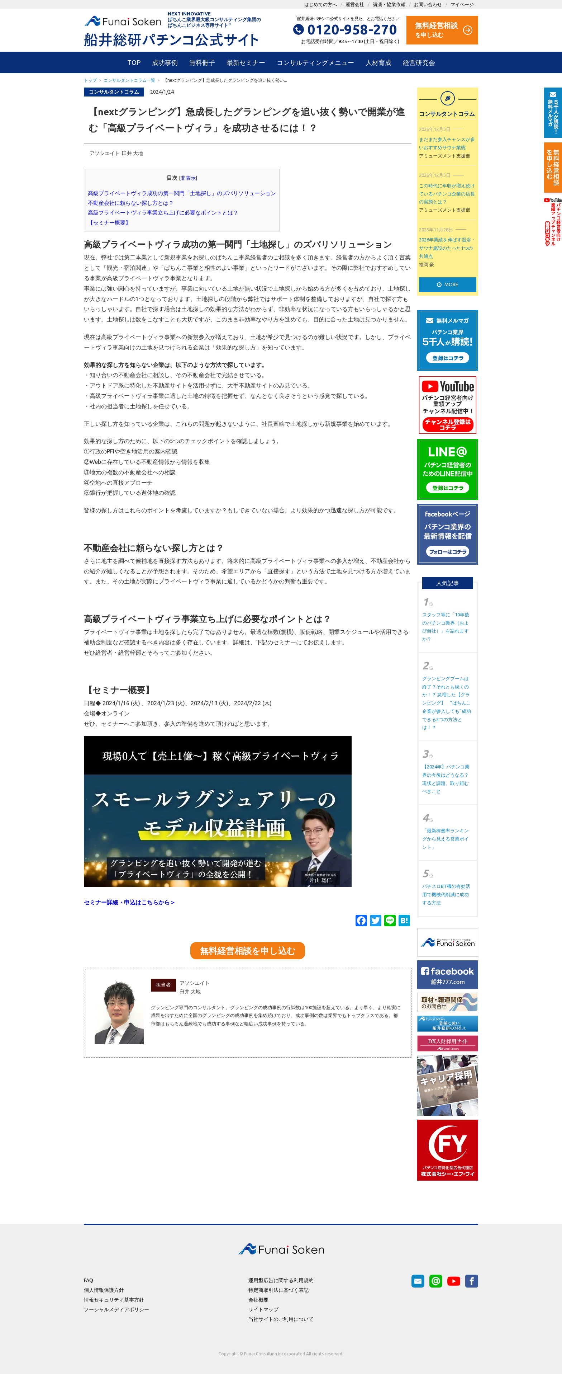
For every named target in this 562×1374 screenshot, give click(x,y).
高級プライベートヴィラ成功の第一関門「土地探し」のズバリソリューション (182, 193)
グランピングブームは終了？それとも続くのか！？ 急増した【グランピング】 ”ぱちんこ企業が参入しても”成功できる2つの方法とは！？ (446, 703)
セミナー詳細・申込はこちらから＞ (130, 902)
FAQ (88, 1280)
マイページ (462, 4)
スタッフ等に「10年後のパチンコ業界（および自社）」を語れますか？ (445, 626)
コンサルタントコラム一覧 (129, 80)
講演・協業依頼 (389, 4)
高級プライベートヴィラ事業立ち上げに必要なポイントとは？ (163, 213)
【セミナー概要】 (109, 223)
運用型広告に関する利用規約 (281, 1280)
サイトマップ (263, 1309)
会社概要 (258, 1300)
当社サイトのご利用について (281, 1319)
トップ (90, 80)
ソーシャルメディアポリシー (116, 1309)
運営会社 (355, 4)
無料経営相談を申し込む (248, 951)
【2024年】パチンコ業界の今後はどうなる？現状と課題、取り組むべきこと (446, 779)
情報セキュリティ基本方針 (114, 1300)
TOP (133, 62)
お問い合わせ (428, 4)
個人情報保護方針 (104, 1290)
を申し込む (443, 29)
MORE (447, 284)
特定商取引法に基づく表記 (278, 1290)
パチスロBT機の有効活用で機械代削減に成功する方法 (446, 894)
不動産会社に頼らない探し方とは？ (131, 203)
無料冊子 (202, 62)
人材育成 (378, 62)
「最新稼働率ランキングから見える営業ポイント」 (445, 839)
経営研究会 (419, 62)
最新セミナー (246, 62)
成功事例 (165, 62)
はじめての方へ (320, 4)
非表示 (188, 178)
